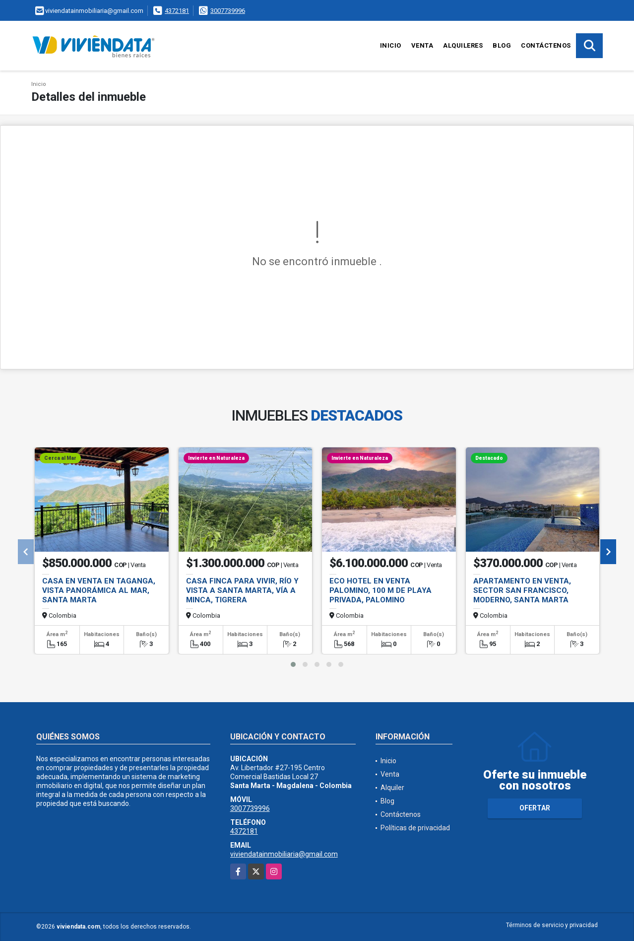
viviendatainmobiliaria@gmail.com (284, 854)
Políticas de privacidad (415, 828)
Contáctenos (546, 45)
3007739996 (227, 10)
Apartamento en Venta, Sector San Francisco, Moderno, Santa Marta (522, 590)
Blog (502, 45)
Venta (422, 45)
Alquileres (463, 45)
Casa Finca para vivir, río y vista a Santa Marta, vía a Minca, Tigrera (242, 590)
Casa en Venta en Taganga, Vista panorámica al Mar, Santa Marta (98, 590)
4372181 (177, 10)
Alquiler (392, 788)
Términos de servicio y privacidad (552, 925)
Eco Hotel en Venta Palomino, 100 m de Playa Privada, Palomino (380, 590)
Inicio (390, 45)
